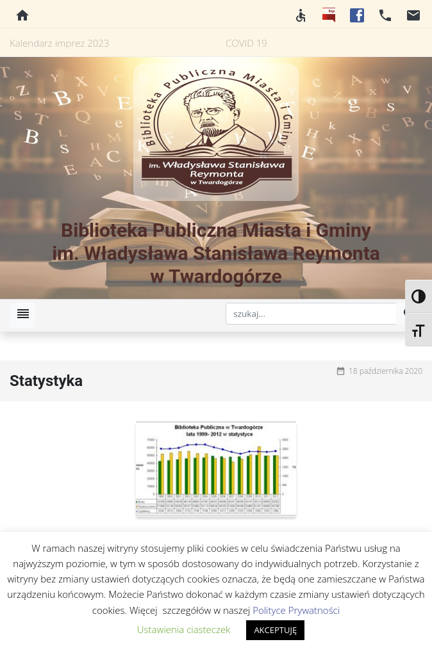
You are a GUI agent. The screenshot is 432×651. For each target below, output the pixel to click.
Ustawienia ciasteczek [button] (184, 629)
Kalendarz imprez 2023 (59, 42)
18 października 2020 (385, 371)
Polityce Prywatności (296, 610)
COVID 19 (246, 42)
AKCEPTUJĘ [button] (275, 630)
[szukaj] (311, 314)
